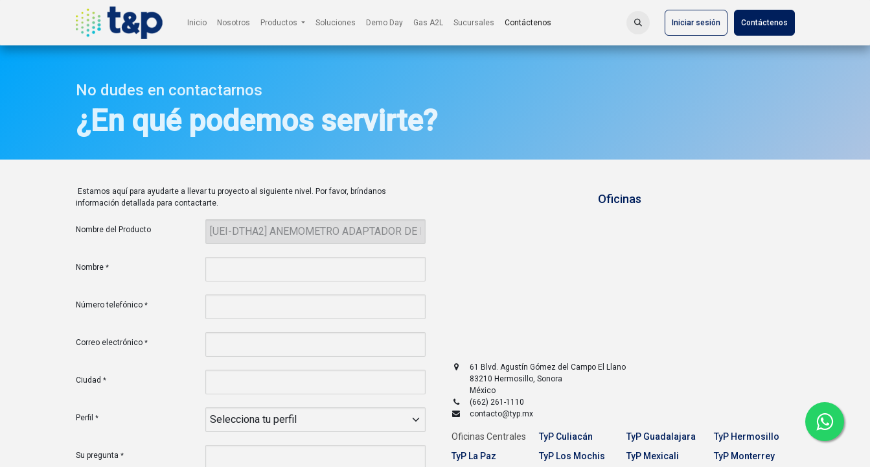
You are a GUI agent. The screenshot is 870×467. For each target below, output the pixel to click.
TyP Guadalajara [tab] (661, 436)
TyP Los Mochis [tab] (572, 456)
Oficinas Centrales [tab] (489, 436)
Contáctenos (764, 22)
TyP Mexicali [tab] (652, 456)
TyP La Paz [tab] (474, 456)
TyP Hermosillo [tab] (746, 436)
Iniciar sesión (696, 22)
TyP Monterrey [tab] (744, 456)
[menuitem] (197, 23)
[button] (638, 22)
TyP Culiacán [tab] (566, 436)
